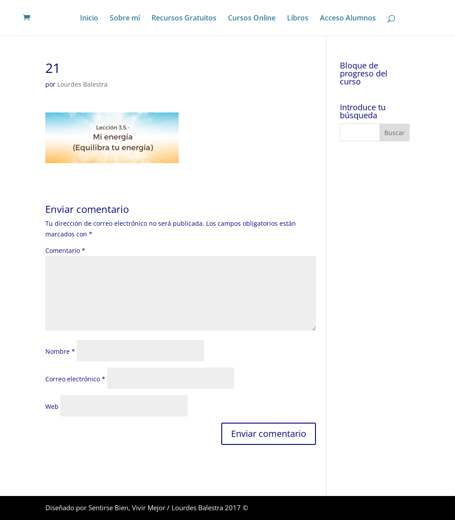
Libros (297, 19)
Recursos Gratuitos (184, 19)
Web (52, 406)
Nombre (60, 351)
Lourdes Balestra (82, 84)
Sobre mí (125, 19)
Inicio (89, 19)
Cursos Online (251, 19)
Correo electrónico (75, 379)
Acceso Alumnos (348, 19)
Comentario (65, 250)
